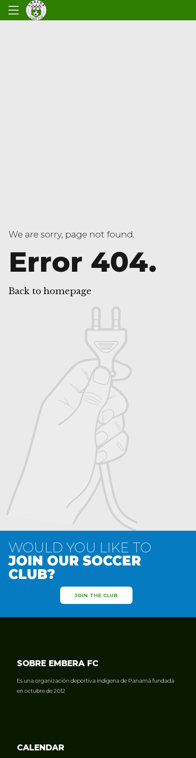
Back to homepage (49, 291)
